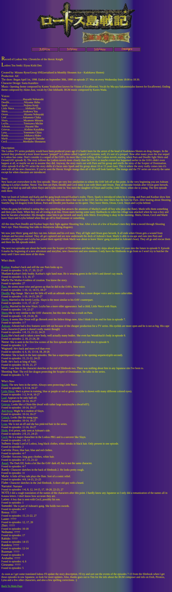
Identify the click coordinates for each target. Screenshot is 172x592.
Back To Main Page (11, 586)
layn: (5, 299)
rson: (5, 319)
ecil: (4, 437)
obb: (4, 430)
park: (5, 384)
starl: (5, 463)
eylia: (5, 306)
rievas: (6, 404)
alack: (5, 417)
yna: (4, 424)
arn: (4, 286)
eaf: (4, 397)
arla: (4, 335)
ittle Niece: (8, 391)
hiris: (5, 312)
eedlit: (5, 293)
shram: (6, 325)
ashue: (5, 267)
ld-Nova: (7, 410)
